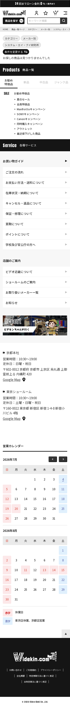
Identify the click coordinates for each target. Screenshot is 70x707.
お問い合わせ (15, 670)
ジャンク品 (61, 82)
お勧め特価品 (8, 82)
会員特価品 (23, 104)
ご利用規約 (31, 670)
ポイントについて (17, 234)
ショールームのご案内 (20, 282)
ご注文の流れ (15, 172)
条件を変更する (14, 52)
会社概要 (21, 675)
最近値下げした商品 (28, 133)
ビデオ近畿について (19, 271)
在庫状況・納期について (22, 193)
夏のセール (23, 99)
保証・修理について (19, 213)
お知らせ (12, 302)
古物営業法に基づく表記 (35, 681)
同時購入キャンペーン (30, 124)
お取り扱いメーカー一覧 (22, 292)
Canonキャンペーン (29, 119)
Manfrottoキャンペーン (31, 109)
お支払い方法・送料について (25, 182)
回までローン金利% (35, 3)
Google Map (12, 379)
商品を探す (11, 21)
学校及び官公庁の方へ (20, 244)
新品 (26, 82)
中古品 (44, 82)
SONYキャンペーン (28, 114)
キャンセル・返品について (23, 203)
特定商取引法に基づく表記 (41, 675)
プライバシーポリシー (51, 670)
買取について (15, 224)
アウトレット (24, 129)
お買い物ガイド (13, 161)
